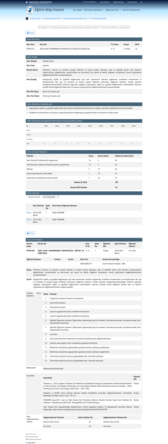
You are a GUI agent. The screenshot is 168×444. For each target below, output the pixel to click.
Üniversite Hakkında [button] (93, 10)
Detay (29, 212)
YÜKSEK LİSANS (35, 18)
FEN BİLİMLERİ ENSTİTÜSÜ (52, 18)
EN (141, 2)
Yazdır (30, 33)
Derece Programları (131, 10)
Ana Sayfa (77, 10)
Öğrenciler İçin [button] (112, 10)
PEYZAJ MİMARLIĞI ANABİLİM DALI (75, 18)
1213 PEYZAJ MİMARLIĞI (97, 18)
